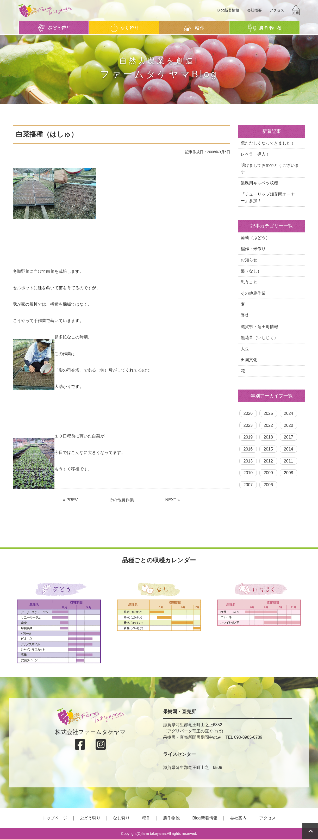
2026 (248, 413)
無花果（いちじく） (259, 337)
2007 (248, 485)
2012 (268, 461)
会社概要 (254, 10)
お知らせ (249, 260)
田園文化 (249, 359)
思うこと (249, 282)
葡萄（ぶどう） (255, 238)
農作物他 (171, 818)
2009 (268, 473)
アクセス (277, 10)
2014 (288, 449)
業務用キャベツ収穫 (259, 183)
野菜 (245, 315)
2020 (288, 425)
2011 (288, 461)
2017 (288, 437)
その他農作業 (121, 500)
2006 (268, 485)
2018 (268, 437)
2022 (268, 425)
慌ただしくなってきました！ (268, 143)
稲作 (146, 818)
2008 (288, 473)
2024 (288, 413)
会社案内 (238, 818)
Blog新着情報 (228, 10)
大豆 (245, 349)
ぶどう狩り (90, 818)
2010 (248, 473)
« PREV (70, 500)
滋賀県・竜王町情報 (259, 326)
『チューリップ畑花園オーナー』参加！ (268, 197)
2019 (248, 437)
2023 (248, 425)
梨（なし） (251, 271)
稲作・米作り (253, 248)
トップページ (54, 818)
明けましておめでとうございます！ (270, 168)
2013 (248, 461)
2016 (248, 449)
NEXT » (172, 500)
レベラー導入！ (255, 154)
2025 (268, 413)
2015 (268, 449)
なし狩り (121, 818)
